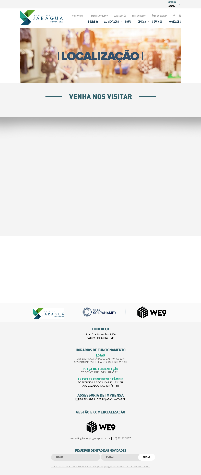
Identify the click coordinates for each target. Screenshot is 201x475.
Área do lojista (159, 16)
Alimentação (111, 22)
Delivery (93, 22)
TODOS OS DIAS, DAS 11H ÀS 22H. (100, 372)
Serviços (157, 22)
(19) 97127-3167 (122, 438)
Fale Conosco (139, 16)
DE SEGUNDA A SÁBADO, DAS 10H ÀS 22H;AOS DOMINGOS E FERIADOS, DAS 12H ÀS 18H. (100, 360)
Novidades (175, 22)
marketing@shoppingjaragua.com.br (90, 438)
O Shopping (77, 16)
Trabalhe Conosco (99, 16)
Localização (120, 16)
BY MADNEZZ (142, 466)
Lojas (128, 22)
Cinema (142, 22)
